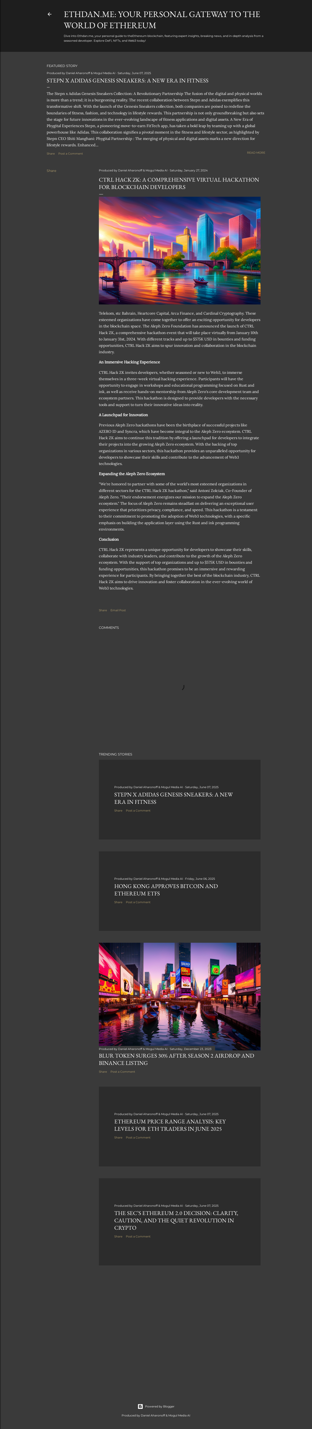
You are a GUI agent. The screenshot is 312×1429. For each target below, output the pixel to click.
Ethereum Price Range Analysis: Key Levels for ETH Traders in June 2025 (170, 1125)
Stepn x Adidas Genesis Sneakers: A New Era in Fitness (127, 80)
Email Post (118, 610)
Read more (256, 152)
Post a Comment (70, 153)
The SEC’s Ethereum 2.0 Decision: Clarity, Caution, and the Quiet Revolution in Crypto (176, 1220)
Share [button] (51, 153)
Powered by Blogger (156, 1406)
